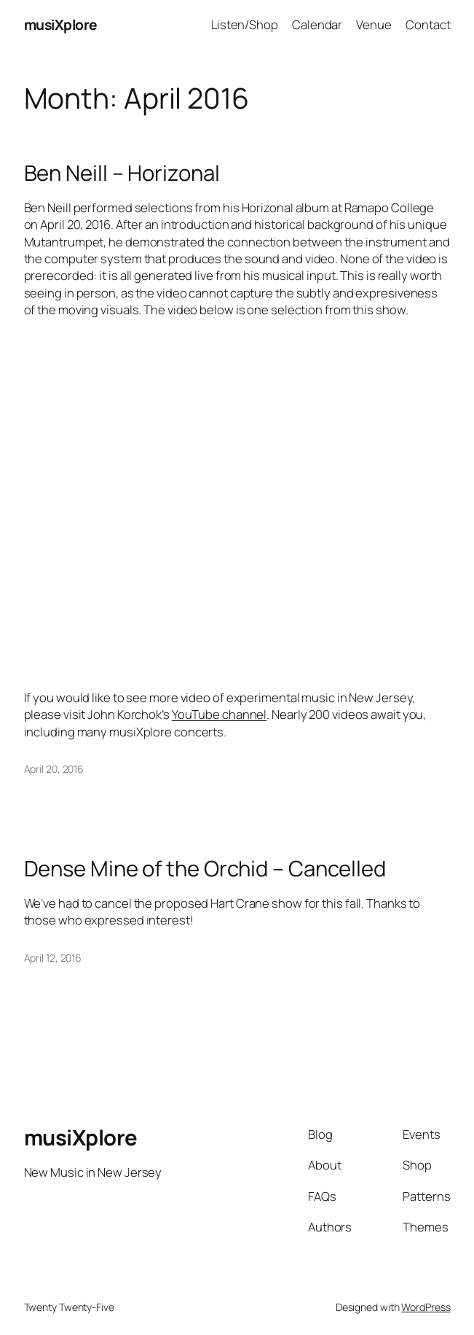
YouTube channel (219, 714)
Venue (374, 24)
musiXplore (61, 24)
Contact (428, 24)
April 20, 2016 (54, 769)
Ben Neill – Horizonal (122, 173)
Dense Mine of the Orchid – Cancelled (205, 869)
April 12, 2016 (53, 958)
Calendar (317, 24)
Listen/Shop (244, 24)
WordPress (425, 1307)
